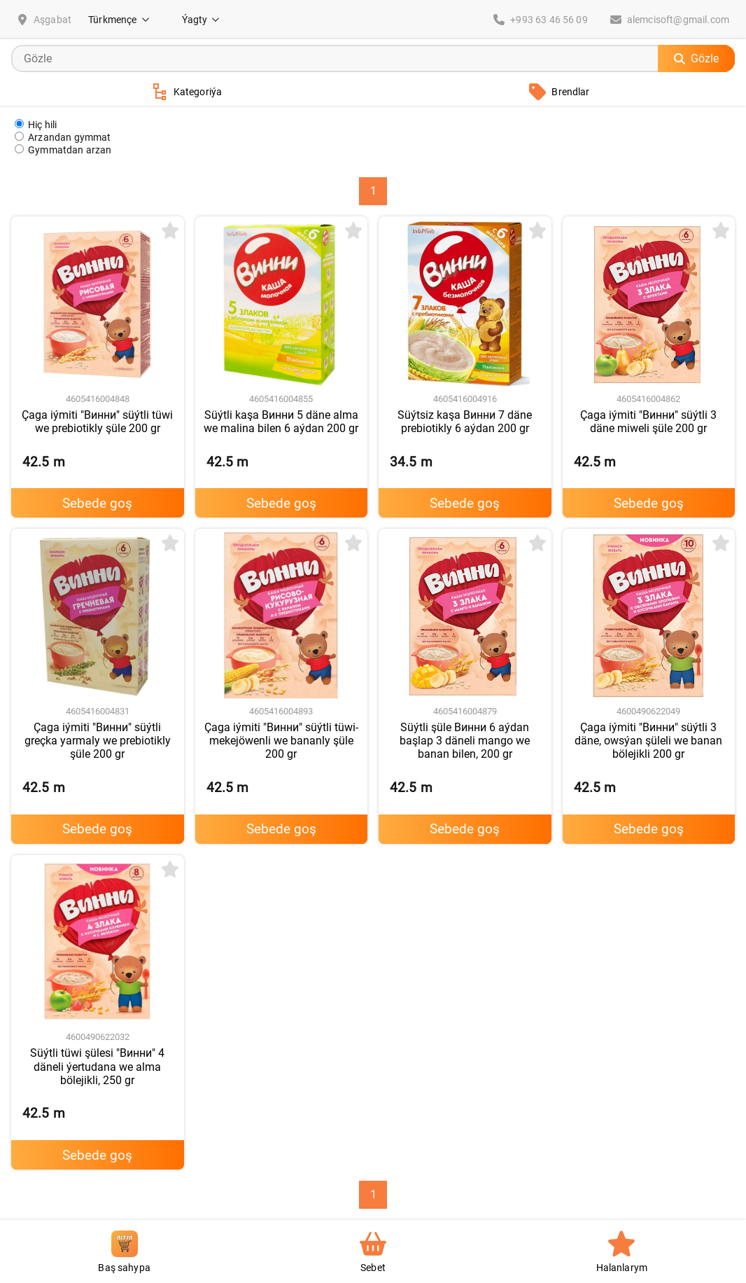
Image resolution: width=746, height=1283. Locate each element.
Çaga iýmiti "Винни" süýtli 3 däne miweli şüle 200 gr (648, 421)
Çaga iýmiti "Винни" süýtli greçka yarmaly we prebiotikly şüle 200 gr (97, 741)
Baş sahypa (124, 1251)
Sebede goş (97, 503)
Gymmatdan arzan (63, 149)
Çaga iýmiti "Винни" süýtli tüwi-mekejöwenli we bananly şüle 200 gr (281, 741)
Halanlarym (622, 1251)
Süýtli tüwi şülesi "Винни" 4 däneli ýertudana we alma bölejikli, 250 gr (97, 1066)
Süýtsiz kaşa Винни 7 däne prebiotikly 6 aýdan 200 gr (464, 421)
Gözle (696, 58)
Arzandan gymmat (63, 137)
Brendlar (559, 91)
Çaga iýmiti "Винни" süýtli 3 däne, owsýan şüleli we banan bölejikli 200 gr (648, 741)
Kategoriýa (187, 91)
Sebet (373, 1251)
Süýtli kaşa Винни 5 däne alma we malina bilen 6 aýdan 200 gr (281, 421)
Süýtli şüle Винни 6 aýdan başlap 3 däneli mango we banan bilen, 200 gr (465, 741)
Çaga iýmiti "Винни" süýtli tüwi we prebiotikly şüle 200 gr (97, 421)
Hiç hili (36, 124)
